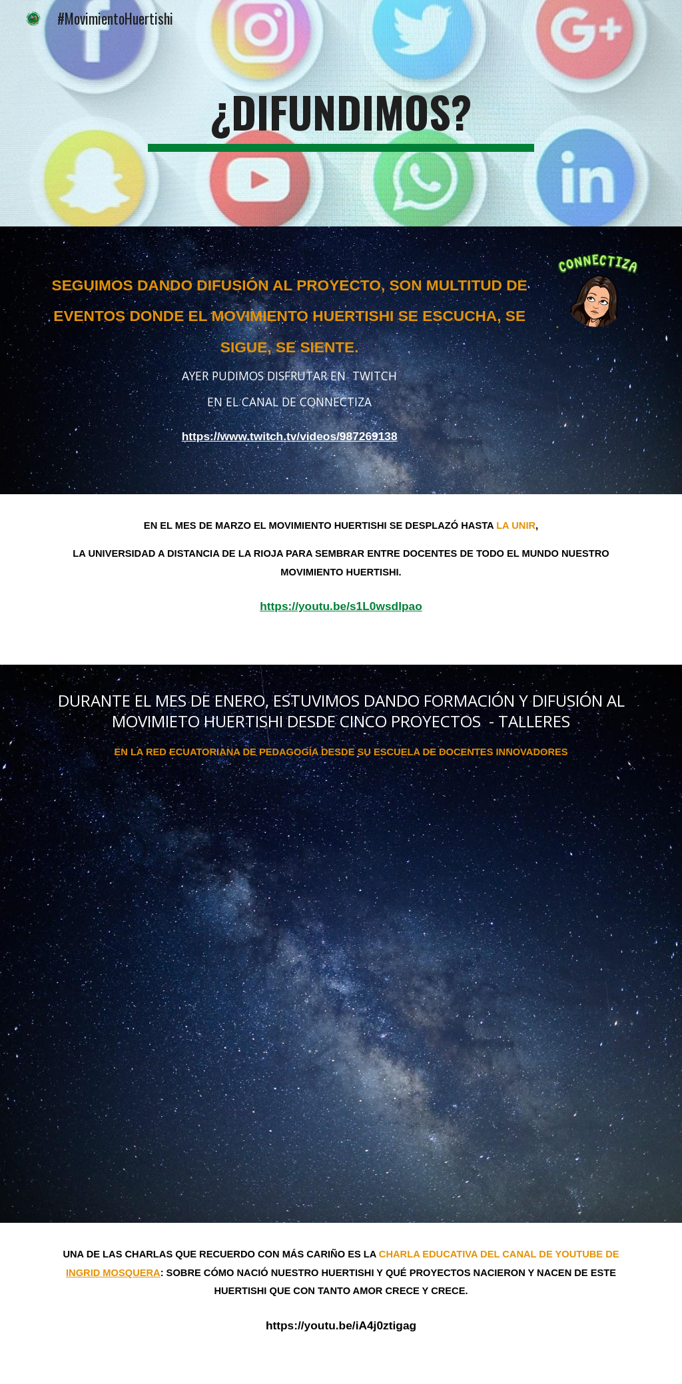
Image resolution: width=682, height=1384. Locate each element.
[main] (341, 113)
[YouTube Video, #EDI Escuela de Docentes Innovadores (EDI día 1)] (341, 1002)
